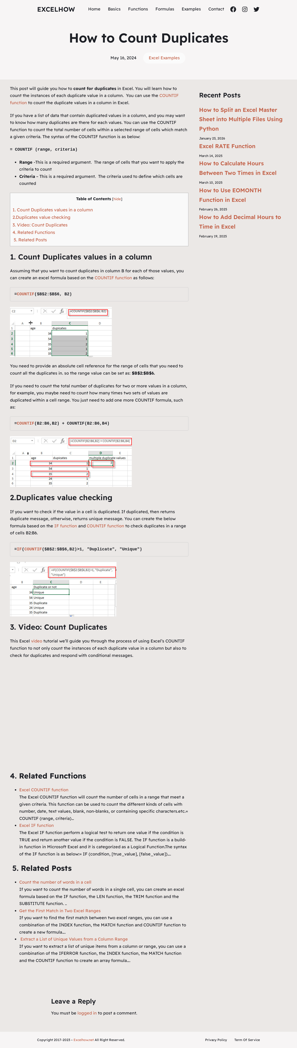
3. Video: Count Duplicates (40, 225)
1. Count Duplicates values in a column (53, 210)
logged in (87, 1013)
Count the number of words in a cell (55, 882)
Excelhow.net (84, 1040)
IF (19, 549)
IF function (65, 526)
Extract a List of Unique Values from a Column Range (73, 939)
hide (117, 199)
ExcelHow (56, 9)
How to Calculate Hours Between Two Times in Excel (238, 168)
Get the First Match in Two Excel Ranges (60, 910)
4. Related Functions (34, 232)
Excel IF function (36, 825)
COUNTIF (25, 294)
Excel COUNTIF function (43, 789)
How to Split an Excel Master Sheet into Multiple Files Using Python (241, 119)
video (37, 641)
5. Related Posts (30, 240)
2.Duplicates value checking (41, 217)
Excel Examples (164, 57)
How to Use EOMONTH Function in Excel (230, 195)
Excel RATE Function (227, 146)
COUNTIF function (113, 277)
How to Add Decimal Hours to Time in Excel (240, 221)
